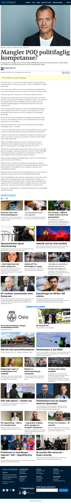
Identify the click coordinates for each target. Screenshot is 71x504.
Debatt (28, 3)
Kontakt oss (46, 3)
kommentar (12, 196)
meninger (4, 196)
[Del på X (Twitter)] (66, 73)
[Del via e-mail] (68, 73)
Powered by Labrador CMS (35, 502)
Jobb (38, 3)
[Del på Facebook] (63, 73)
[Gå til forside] (12, 3)
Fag (33, 3)
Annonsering (57, 3)
